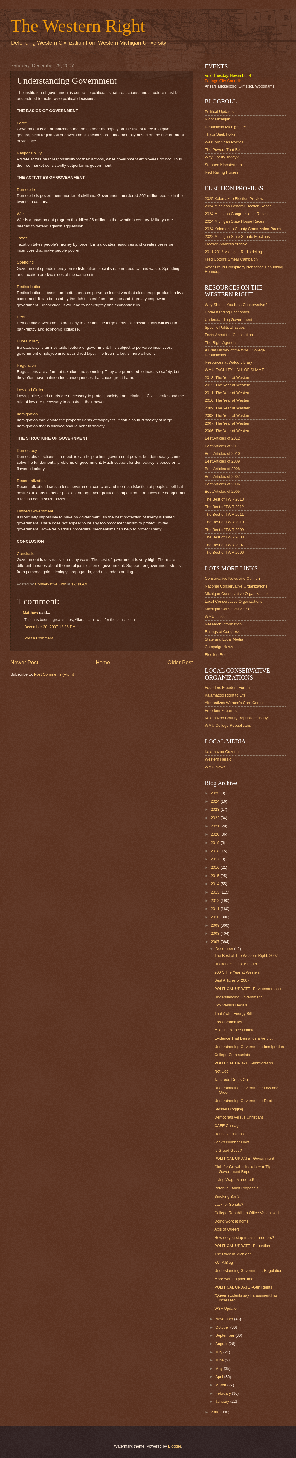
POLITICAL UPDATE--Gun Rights (243, 1287)
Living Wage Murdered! (234, 1179)
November (224, 1319)
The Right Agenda (220, 342)
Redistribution (29, 286)
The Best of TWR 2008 (224, 537)
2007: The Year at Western (228, 423)
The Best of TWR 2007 (224, 545)
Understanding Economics (227, 312)
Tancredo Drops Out (231, 1079)
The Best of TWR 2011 (224, 514)
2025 (215, 793)
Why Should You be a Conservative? (236, 304)
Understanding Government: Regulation (248, 1270)
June (220, 1360)
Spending (25, 262)
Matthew (30, 612)
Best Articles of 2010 (222, 453)
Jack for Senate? (228, 1204)
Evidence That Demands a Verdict (243, 1038)
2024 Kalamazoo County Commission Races (243, 229)
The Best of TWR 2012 (224, 506)
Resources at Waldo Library (228, 362)
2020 (215, 834)
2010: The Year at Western (228, 400)
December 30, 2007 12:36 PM (50, 627)
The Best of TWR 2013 (224, 499)
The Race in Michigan (233, 1254)
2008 (215, 933)
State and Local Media (224, 639)
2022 (215, 818)
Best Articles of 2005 (222, 491)
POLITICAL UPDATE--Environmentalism (248, 988)
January (222, 1401)
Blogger (174, 1446)
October (222, 1327)
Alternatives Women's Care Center (234, 702)
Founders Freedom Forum (227, 687)
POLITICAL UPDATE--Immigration (243, 1063)
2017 (215, 859)
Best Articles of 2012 (222, 438)
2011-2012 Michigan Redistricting (233, 252)
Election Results (218, 654)
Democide (26, 189)
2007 (215, 942)
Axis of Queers (226, 1229)
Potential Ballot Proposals (236, 1188)
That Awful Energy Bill (233, 1013)
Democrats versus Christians (239, 1117)
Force (22, 123)
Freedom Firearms (221, 710)
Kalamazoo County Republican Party (236, 718)
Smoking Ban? (226, 1196)
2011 (215, 908)
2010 (215, 917)
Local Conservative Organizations (234, 601)
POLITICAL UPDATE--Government (244, 1158)
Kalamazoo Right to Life (225, 695)
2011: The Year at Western (228, 393)
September (225, 1335)
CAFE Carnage (227, 1125)
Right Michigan (217, 119)
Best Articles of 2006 (222, 484)
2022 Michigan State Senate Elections (237, 236)
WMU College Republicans (228, 725)
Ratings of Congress (222, 631)
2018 (215, 851)
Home (103, 662)
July (219, 1352)
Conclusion (27, 553)
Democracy (27, 450)
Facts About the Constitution (229, 335)
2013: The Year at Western (228, 377)
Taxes (22, 238)
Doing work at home (231, 1221)
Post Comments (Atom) (54, 674)
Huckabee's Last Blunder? (236, 964)
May (219, 1368)
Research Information (223, 624)
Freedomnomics (228, 1022)
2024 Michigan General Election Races (238, 206)
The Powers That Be (222, 149)
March (221, 1385)
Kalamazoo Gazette (222, 751)
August (221, 1343)
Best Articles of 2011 (222, 446)
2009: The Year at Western (228, 408)
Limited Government (35, 511)
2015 (215, 875)
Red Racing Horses (221, 172)
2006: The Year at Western (228, 431)
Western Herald (218, 759)
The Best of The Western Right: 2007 (246, 955)
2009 (215, 925)
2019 (215, 842)
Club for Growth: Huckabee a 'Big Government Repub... (242, 1169)
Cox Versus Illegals (230, 1005)
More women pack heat (234, 1279)
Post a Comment (38, 638)
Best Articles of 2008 (222, 468)
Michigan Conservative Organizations (236, 593)
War (20, 214)
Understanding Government (228, 319)
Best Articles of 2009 (222, 461)
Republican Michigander (225, 127)
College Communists (232, 1054)
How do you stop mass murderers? (244, 1237)
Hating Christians (229, 1134)
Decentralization (31, 480)
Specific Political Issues (225, 327)
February (223, 1393)
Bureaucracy (28, 341)
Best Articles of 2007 (222, 476)
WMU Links (215, 616)
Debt (21, 317)
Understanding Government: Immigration (249, 1046)
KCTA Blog (223, 1262)
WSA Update (225, 1308)
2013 (215, 892)
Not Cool (221, 1071)
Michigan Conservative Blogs (229, 609)
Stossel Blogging (228, 1109)
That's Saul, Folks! (221, 134)
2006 (215, 1412)
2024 (215, 801)
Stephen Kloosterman (223, 165)
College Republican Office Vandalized (246, 1213)
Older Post (180, 662)
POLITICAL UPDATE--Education (242, 1245)
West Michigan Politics (224, 142)
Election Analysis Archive (226, 244)
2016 (215, 867)
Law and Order (30, 390)
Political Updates (219, 111)
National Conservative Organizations (236, 586)
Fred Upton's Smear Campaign (231, 259)
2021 (215, 826)
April (219, 1376)
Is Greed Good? (228, 1150)
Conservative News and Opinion (232, 578)
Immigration (27, 414)
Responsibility (29, 153)
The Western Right (77, 26)
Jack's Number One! (231, 1142)
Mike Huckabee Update (234, 1030)
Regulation (26, 365)
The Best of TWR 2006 (224, 552)
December (224, 948)
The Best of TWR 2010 (224, 522)
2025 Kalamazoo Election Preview (234, 198)
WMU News (215, 767)
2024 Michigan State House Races (234, 221)
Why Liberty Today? (222, 157)
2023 (215, 809)
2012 (215, 900)
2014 (215, 884)
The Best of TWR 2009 (224, 529)
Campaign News (219, 647)
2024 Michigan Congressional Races (236, 214)
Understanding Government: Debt (243, 1101)
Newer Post (24, 662)
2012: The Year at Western (228, 385)
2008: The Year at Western (228, 415)
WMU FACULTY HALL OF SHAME (234, 370)
